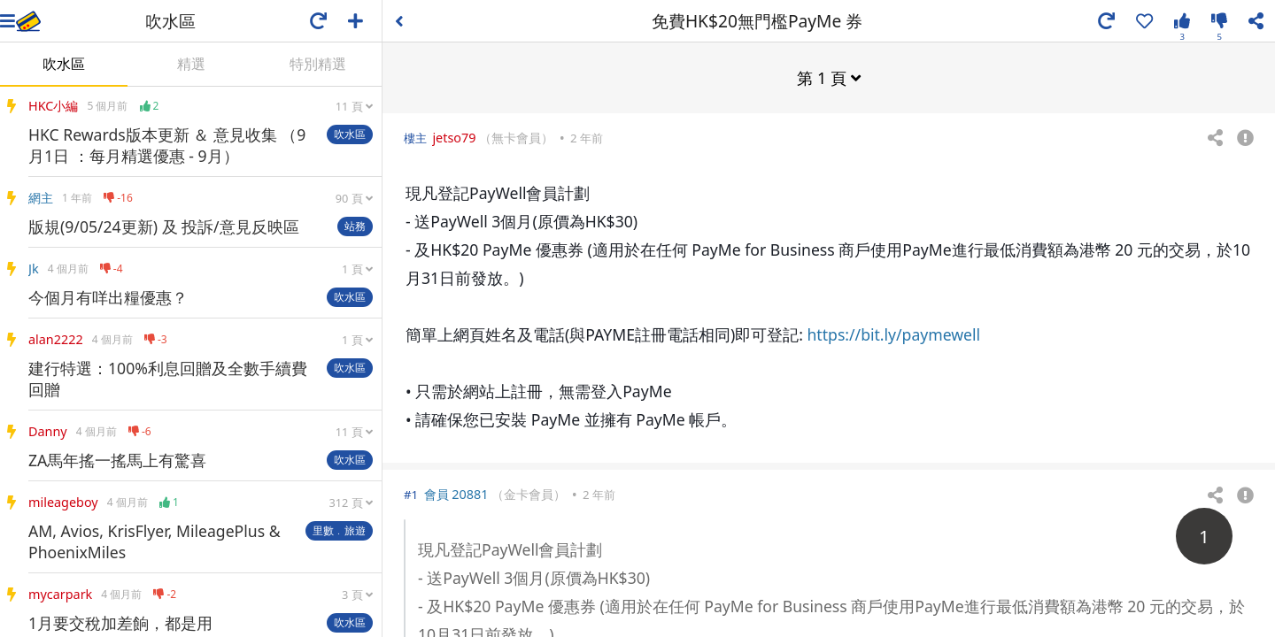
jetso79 (453, 136)
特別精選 (318, 63)
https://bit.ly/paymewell (894, 333)
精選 (191, 63)
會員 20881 (456, 493)
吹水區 (63, 63)
